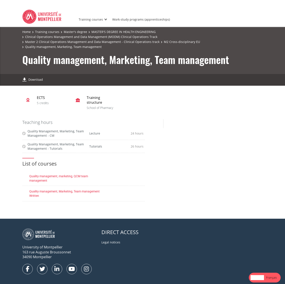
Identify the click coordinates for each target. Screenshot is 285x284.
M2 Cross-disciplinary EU (182, 42)
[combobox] (257, 277)
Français (271, 277)
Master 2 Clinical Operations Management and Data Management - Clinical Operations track (92, 42)
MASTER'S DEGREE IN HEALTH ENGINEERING (123, 32)
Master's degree (75, 32)
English (257, 277)
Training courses (91, 19)
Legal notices (110, 242)
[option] (271, 277)
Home (26, 32)
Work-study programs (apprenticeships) (141, 19)
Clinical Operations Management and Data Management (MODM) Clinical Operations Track (91, 37)
